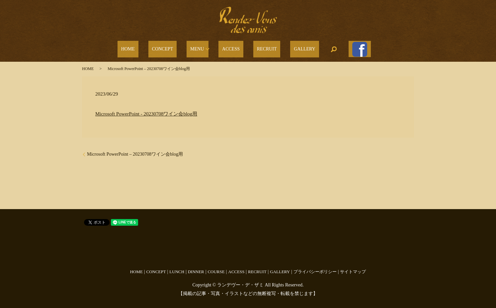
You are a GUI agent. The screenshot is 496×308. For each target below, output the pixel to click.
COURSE (215, 268)
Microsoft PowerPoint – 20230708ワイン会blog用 (135, 150)
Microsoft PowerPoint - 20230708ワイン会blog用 (146, 110)
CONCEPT (175, 47)
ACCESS (233, 47)
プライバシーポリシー (315, 268)
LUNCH (176, 268)
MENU (202, 47)
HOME (148, 47)
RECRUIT (261, 47)
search (318, 47)
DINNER (196, 268)
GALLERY (292, 47)
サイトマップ (353, 268)
